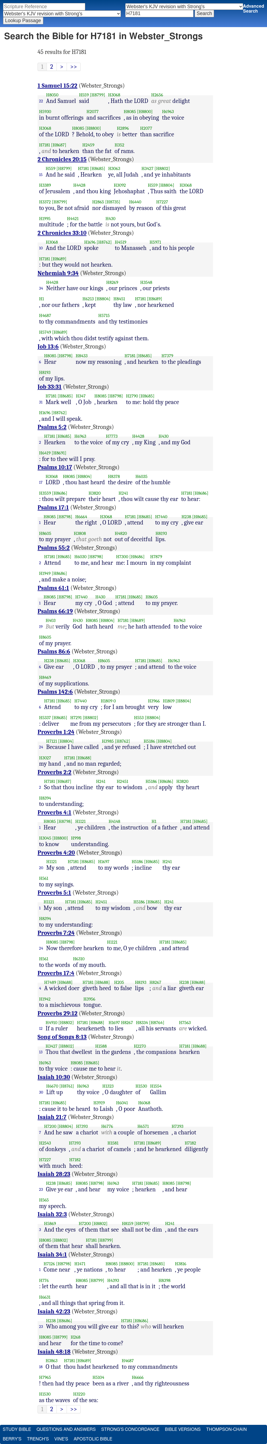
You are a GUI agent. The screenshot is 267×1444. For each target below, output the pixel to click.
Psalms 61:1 (53, 588)
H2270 (140, 1046)
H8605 (45, 533)
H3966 (154, 701)
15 (41, 174)
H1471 (79, 1263)
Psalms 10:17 (55, 467)
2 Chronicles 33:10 (62, 233)
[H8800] (145, 111)
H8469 (45, 677)
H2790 (132, 396)
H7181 (44, 145)
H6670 (52, 1086)
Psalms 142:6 (55, 691)
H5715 (104, 315)
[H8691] (59, 453)
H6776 (107, 1126)
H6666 (138, 1377)
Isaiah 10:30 (54, 1077)
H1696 (90, 242)
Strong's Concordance (130, 1429)
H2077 (93, 111)
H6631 (44, 1297)
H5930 (45, 111)
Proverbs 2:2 (54, 772)
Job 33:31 (50, 386)
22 (41, 101)
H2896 (123, 128)
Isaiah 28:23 (54, 1174)
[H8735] (112, 201)
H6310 (78, 958)
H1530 (141, 1086)
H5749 (45, 332)
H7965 (45, 1377)
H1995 (45, 218)
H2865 (98, 201)
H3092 (120, 185)
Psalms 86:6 (54, 651)
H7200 (50, 1126)
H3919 (99, 1102)
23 (41, 1189)
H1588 (101, 1046)
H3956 (89, 999)
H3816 (180, 1263)
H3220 (79, 1394)
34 (41, 288)
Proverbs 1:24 (56, 732)
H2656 (157, 94)
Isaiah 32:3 (52, 1214)
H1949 (45, 573)
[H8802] (162, 168)
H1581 (112, 1143)
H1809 (107, 701)
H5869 (50, 1223)
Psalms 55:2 (54, 547)
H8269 (112, 282)
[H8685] (97, 168)
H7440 (161, 516)
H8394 (45, 798)
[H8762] (104, 242)
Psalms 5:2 (52, 427)
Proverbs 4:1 (54, 812)
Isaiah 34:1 (52, 1254)
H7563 (185, 1022)
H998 (76, 838)
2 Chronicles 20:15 (62, 159)
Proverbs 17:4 (56, 973)
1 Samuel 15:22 (57, 85)
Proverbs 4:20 (56, 852)
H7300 (122, 556)
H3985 (108, 741)
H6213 (88, 298)
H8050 (52, 94)
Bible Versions (183, 1429)
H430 (110, 218)
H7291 (76, 717)
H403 (50, 620)
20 (41, 867)
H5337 (45, 717)
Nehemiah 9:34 (58, 273)
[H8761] (66, 1086)
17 (41, 482)
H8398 (164, 1280)
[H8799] (97, 94)
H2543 (45, 1143)
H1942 (45, 999)
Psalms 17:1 (53, 507)
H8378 (114, 476)
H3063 (114, 168)
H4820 (121, 533)
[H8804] (166, 185)
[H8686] (59, 493)
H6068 (144, 1102)
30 (41, 1092)
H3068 (114, 94)
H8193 (45, 372)
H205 (119, 982)
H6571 (143, 1126)
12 (41, 1028)
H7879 (156, 556)
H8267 (155, 982)
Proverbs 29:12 (58, 1013)
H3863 (52, 1360)
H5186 (149, 741)
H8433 (82, 355)
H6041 (122, 1102)
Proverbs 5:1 (54, 892)
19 (41, 626)
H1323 (107, 1086)
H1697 (104, 861)
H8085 (130, 111)
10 (41, 248)
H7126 (49, 1263)
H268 (76, 1337)
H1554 (156, 1086)
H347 (81, 396)
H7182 (190, 1143)
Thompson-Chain (226, 1429)
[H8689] (58, 258)
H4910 (51, 1022)
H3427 (147, 168)
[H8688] (84, 757)
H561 (44, 878)
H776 (44, 1280)
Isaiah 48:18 (54, 1351)
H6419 (45, 453)
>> (73, 66)
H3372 (45, 201)
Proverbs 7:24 (56, 932)
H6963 (168, 111)
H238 (186, 516)
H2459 (88, 145)
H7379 (167, 355)
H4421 (72, 218)
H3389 (45, 185)
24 (41, 747)
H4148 (114, 821)
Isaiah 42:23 (54, 1311)
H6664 (81, 516)
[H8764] (156, 1022)
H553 (139, 717)
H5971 (155, 242)
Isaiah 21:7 (52, 1117)
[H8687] (58, 145)
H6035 (141, 476)
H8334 (142, 1022)
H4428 (79, 185)
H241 (123, 493)
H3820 (95, 493)
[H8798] (65, 355)
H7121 (51, 741)
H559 (84, 94)
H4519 (120, 242)
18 (41, 1366)
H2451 (122, 781)
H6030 (80, 556)
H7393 (82, 1126)
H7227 (162, 201)
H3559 (45, 493)
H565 (44, 1200)
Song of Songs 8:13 (62, 1037)
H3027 (45, 757)
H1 (41, 298)
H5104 (98, 1377)
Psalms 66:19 (55, 611)
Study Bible (17, 1429)
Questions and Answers (66, 1429)
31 (41, 402)
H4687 (45, 315)
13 (41, 1052)
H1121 (80, 821)
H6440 (135, 201)
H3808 (80, 533)
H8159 (127, 1223)
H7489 (50, 982)
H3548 (146, 282)
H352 (119, 145)
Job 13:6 (48, 346)
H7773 (112, 436)
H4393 (113, 1280)
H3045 (45, 838)
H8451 (119, 298)
